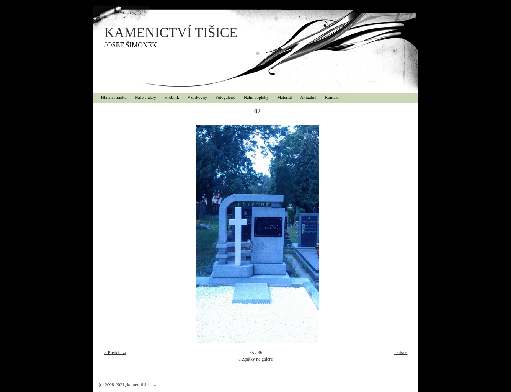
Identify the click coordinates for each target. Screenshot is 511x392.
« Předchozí (115, 352)
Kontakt (332, 97)
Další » (400, 352)
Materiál (284, 97)
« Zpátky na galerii (255, 359)
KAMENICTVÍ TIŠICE (171, 32)
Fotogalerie (225, 97)
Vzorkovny (197, 97)
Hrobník (172, 97)
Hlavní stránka (114, 97)
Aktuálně (308, 97)
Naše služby (145, 97)
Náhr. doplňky (256, 97)
